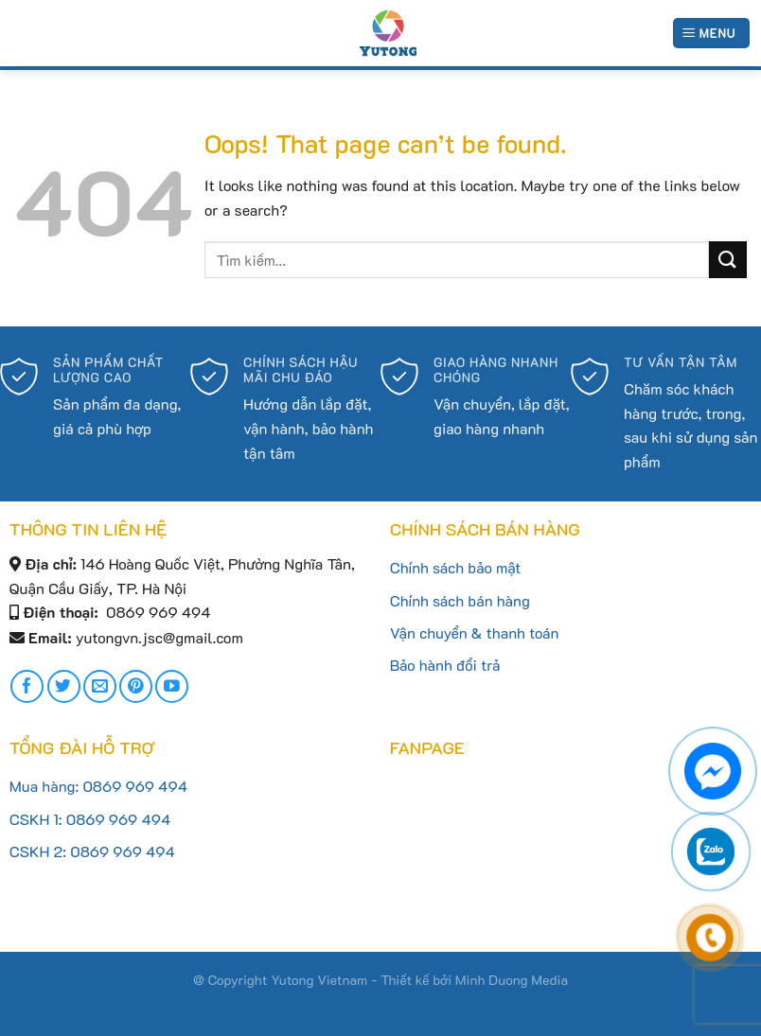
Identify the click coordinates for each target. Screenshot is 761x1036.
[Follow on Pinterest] (135, 686)
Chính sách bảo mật (456, 567)
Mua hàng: (46, 786)
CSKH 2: (39, 851)
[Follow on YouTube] (171, 686)
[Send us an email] (99, 686)
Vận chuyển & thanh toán (474, 632)
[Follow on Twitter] (63, 686)
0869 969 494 (134, 786)
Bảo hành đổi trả (445, 665)
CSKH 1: (37, 819)
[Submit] (728, 259)
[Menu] (711, 33)
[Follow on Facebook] (27, 686)
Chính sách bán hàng (460, 600)
